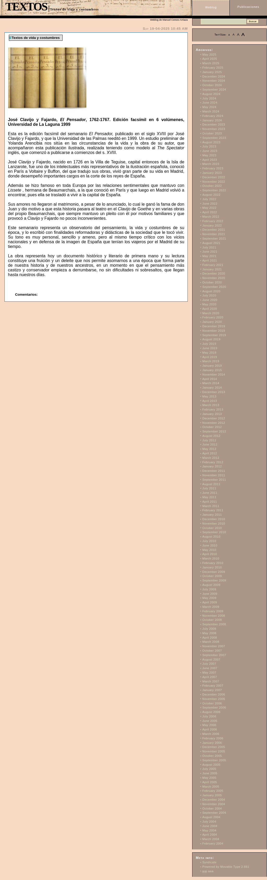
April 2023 (209, 159)
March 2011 (210, 506)
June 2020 (209, 299)
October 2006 (212, 703)
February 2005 (212, 790)
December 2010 (213, 519)
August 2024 (211, 94)
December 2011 (213, 470)
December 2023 (213, 124)
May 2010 (209, 549)
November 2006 (213, 698)
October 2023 (212, 133)
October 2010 (212, 528)
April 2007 (209, 677)
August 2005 (211, 764)
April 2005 (209, 782)
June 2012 (209, 444)
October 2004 (212, 808)
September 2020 (214, 286)
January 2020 (212, 321)
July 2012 (209, 440)
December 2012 (213, 418)
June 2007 (209, 668)
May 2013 (209, 396)
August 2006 (211, 711)
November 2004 (213, 804)
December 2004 (213, 799)
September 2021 (214, 238)
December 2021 (213, 229)
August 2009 (211, 584)
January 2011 (212, 514)
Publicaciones (248, 6)
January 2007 (212, 690)
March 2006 (210, 733)
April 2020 (209, 308)
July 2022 (209, 199)
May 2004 (209, 830)
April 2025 (209, 58)
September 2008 (214, 624)
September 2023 (214, 137)
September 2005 (214, 760)
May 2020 (209, 304)
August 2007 (211, 659)
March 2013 (210, 405)
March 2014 (210, 383)
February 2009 (212, 611)
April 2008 (209, 637)
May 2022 (209, 207)
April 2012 (209, 453)
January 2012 (212, 466)
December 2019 (213, 326)
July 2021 (209, 247)
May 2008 (209, 633)
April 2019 (209, 357)
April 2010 (209, 554)
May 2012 (209, 448)
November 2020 (213, 278)
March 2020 (210, 313)
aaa (208, 871)
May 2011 (209, 497)
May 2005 (209, 777)
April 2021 (209, 260)
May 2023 (209, 155)
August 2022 (211, 194)
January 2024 (212, 120)
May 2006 (209, 725)
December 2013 (213, 392)
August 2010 (211, 536)
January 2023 (212, 172)
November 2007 (213, 646)
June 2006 (209, 720)
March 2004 (210, 839)
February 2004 (212, 843)
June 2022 (209, 203)
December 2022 (213, 177)
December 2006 (213, 694)
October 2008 (212, 619)
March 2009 (210, 606)
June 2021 (209, 251)
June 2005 (209, 773)
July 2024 (209, 98)
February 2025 (212, 67)
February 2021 (212, 264)
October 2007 (212, 650)
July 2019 (209, 343)
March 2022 (210, 216)
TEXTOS (26, 6)
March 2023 (210, 163)
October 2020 (212, 282)
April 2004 (209, 834)
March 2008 (210, 641)
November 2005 (213, 751)
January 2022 (212, 225)
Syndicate (209, 862)
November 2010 (213, 523)
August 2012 (211, 435)
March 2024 (210, 111)
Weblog (211, 7)
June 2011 (209, 492)
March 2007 (210, 681)
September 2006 (214, 707)
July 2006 (209, 716)
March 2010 (210, 558)
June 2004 (209, 826)
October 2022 (212, 185)
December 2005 (213, 746)
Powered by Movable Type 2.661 (225, 866)
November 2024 (213, 80)
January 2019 (212, 365)
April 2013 (209, 400)
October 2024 (212, 85)
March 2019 (210, 361)
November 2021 (213, 234)
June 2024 (209, 102)
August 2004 (211, 817)
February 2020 (212, 317)
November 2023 (213, 128)
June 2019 (209, 348)
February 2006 (212, 738)
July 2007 (209, 663)
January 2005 (212, 795)
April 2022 (209, 212)
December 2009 (213, 571)
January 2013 (212, 413)
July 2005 (209, 768)
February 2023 (212, 168)
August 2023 (211, 142)
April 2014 (209, 378)
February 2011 (212, 510)
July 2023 (209, 146)
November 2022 (213, 181)
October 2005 (212, 755)
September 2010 (214, 532)
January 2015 (212, 370)
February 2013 (212, 409)
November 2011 (213, 475)
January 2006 (212, 742)
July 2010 (209, 541)
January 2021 (212, 269)
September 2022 (214, 190)
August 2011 (211, 484)
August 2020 (211, 291)
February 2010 (212, 562)
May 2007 (209, 672)
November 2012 (213, 422)
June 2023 (209, 150)
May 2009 (209, 597)
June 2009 (209, 593)
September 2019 (214, 335)
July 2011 (209, 488)
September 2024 (214, 89)
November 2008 (213, 615)
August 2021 (211, 243)
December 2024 (213, 76)
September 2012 (214, 431)
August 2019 (211, 339)
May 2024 (209, 107)
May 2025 (209, 54)
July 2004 (209, 821)
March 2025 (210, 63)
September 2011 (214, 479)
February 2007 (212, 685)
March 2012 (210, 457)
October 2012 (212, 427)
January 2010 (212, 567)
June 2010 (209, 545)
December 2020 (213, 273)
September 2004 (214, 812)
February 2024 (212, 115)
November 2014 (213, 374)
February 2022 (212, 221)
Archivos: (204, 50)
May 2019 (209, 352)
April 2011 (209, 501)
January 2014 (212, 387)
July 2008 (209, 628)
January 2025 (212, 72)
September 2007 (214, 655)
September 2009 (214, 580)
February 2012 (212, 462)
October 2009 (212, 576)
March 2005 (210, 786)
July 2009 (209, 589)
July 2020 (209, 295)
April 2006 (209, 729)
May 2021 (209, 256)
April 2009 (209, 602)
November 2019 (213, 330)
